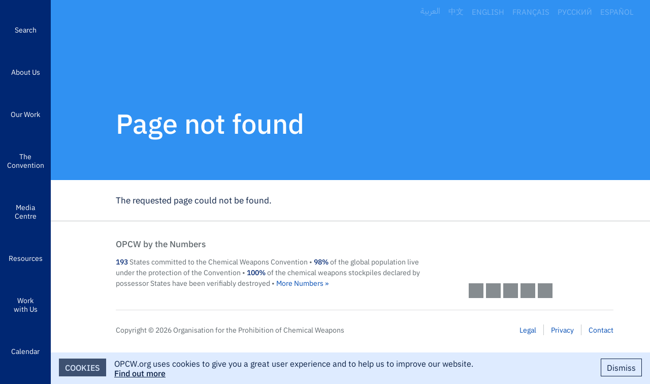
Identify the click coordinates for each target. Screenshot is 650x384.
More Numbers (299, 283)
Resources (26, 258)
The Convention (25, 160)
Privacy (562, 329)
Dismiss (621, 367)
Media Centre (26, 211)
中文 (456, 11)
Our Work (25, 114)
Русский (575, 11)
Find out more (140, 372)
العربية (430, 11)
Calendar (25, 351)
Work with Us (26, 304)
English (488, 11)
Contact (601, 329)
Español (617, 11)
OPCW (541, 254)
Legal (527, 329)
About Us (25, 72)
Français (530, 11)
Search (26, 29)
